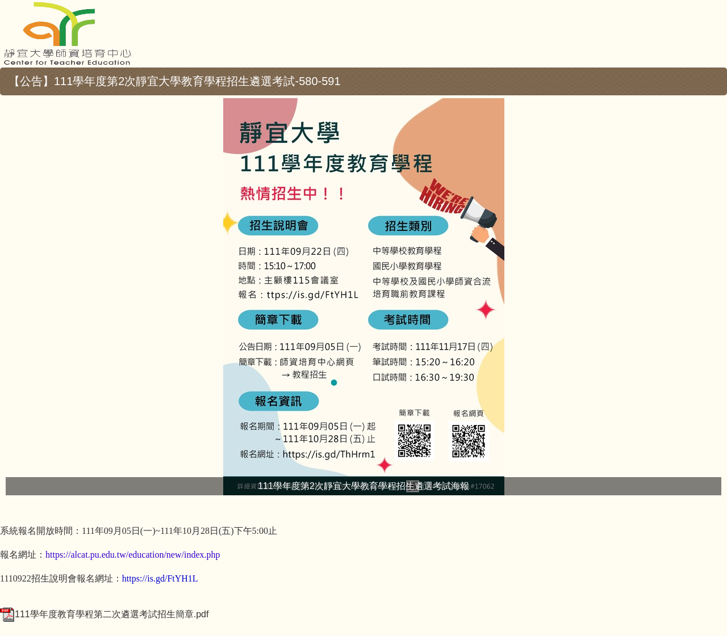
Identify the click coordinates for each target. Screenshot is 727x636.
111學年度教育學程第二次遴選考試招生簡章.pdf (104, 614)
